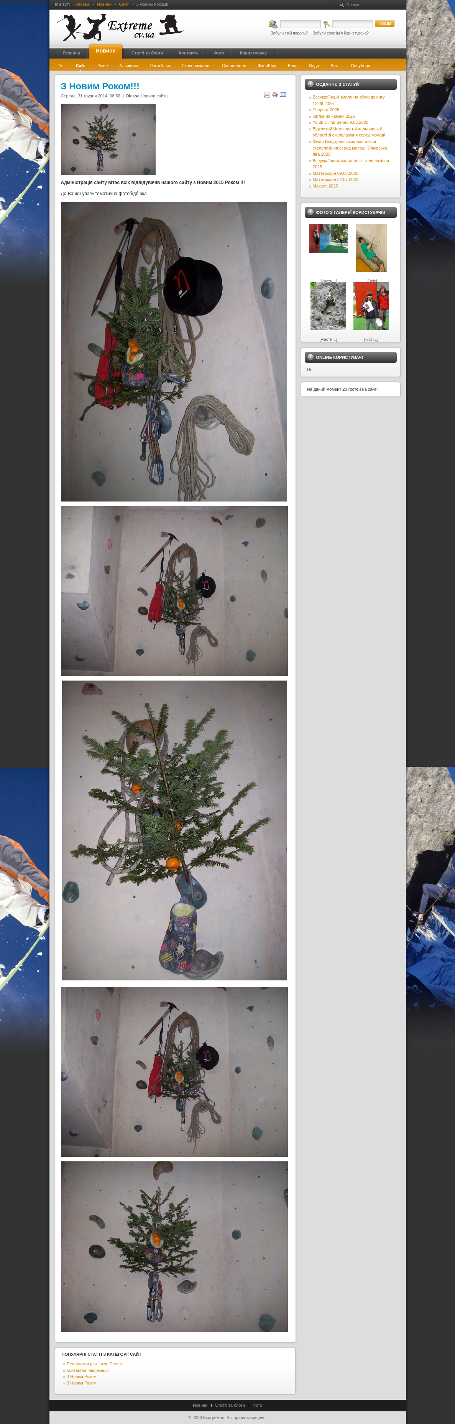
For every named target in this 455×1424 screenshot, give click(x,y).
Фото (257, 1405)
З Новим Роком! (82, 1383)
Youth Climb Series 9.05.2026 (341, 122)
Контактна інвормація (88, 1370)
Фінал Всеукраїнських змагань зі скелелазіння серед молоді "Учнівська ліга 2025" (350, 147)
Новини (104, 4)
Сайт (123, 4)
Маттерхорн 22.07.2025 (335, 179)
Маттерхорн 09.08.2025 (335, 173)
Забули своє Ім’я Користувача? (341, 33)
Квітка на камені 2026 (334, 116)
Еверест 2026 (326, 109)
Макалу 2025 (325, 186)
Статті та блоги (230, 1405)
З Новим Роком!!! (100, 86)
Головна (82, 4)
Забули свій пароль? (289, 33)
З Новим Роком (82, 1376)
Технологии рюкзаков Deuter (94, 1364)
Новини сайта (154, 96)
